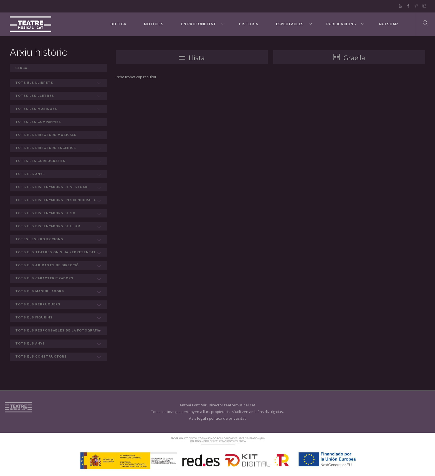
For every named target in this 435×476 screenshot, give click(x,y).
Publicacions (341, 24)
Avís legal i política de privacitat (217, 418)
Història (248, 24)
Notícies (153, 24)
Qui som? (388, 24)
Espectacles (290, 24)
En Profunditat (198, 24)
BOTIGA (118, 24)
